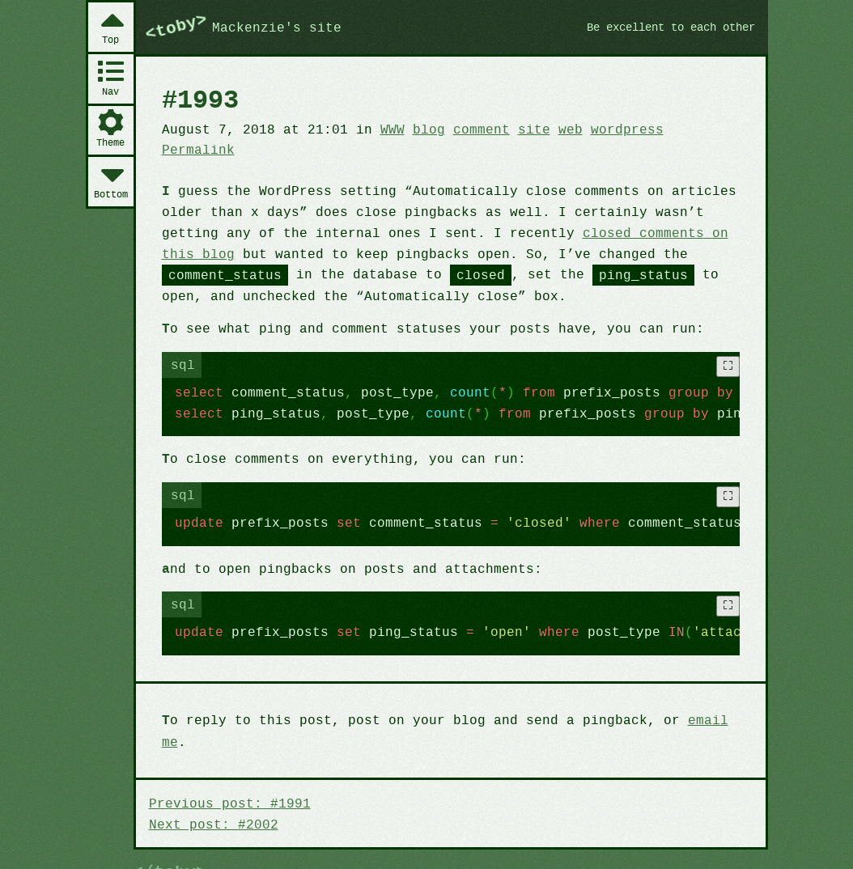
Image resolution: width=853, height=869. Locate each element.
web (554, 128)
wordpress (608, 128)
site (518, 128)
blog (417, 128)
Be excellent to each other (664, 26)
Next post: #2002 (211, 798)
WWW (383, 128)
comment (468, 128)
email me (698, 716)
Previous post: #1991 (226, 778)
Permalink (196, 149)
